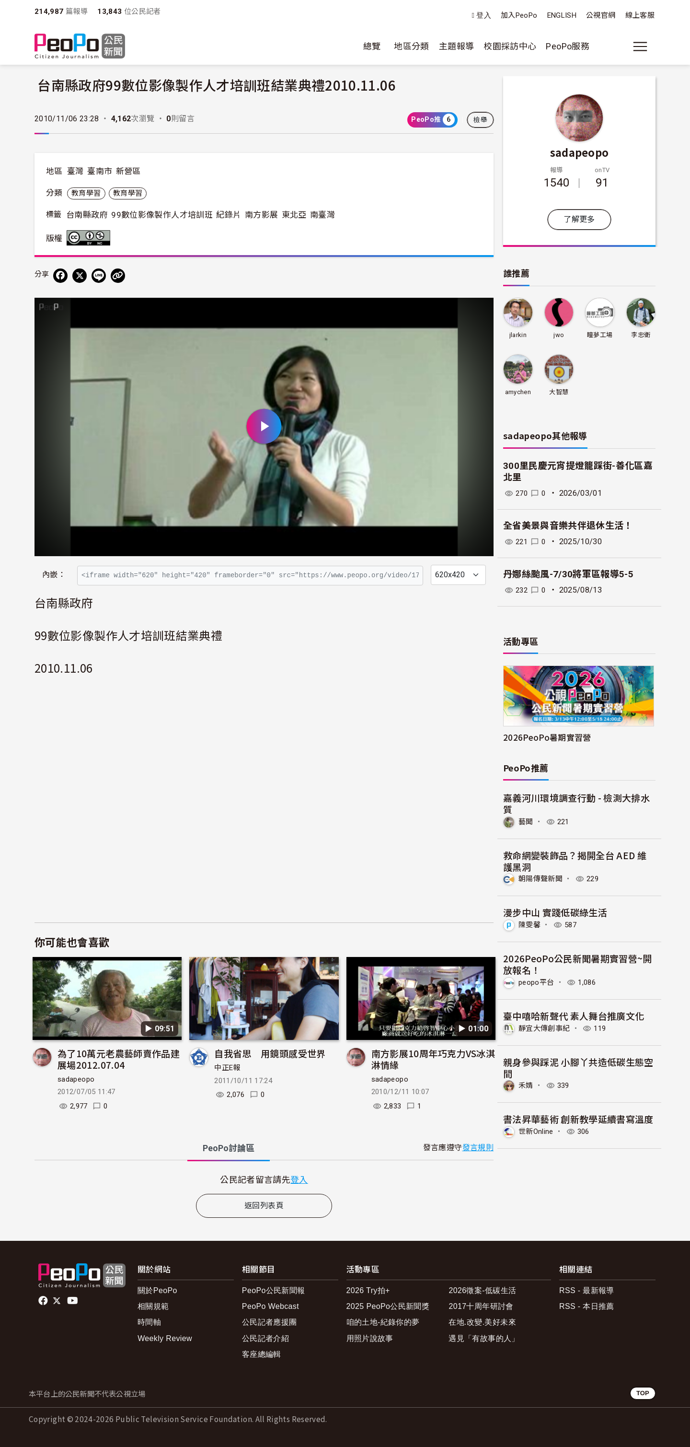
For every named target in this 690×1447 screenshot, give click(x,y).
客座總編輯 (261, 1354)
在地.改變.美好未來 (482, 1322)
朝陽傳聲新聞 (541, 878)
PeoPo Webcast (270, 1306)
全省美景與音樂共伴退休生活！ (568, 525)
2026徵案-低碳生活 (482, 1290)
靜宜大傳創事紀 (546, 1027)
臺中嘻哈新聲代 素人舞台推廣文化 (573, 1014)
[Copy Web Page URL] (118, 275)
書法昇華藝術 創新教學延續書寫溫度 (578, 1117)
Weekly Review (165, 1338)
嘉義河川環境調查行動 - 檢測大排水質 (576, 803)
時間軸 (149, 1322)
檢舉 (480, 120)
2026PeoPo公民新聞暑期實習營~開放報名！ (577, 963)
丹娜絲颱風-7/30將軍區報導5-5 (568, 574)
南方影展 (261, 215)
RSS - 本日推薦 (586, 1306)
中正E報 (227, 1067)
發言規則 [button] (478, 1147)
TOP (642, 1393)
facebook (43, 1301)
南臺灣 (322, 215)
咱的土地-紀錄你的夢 (383, 1322)
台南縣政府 (87, 215)
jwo (558, 334)
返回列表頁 (264, 1205)
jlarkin (518, 334)
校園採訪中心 (509, 46)
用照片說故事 (369, 1338)
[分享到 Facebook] (60, 275)
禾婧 (526, 1084)
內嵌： (54, 574)
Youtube (73, 1301)
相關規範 (153, 1306)
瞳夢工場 (599, 334)
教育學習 (86, 193)
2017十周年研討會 (480, 1306)
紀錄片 (228, 215)
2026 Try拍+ (368, 1290)
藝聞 (526, 821)
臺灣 (75, 171)
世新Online (537, 1130)
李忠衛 (640, 334)
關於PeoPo (157, 1290)
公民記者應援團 (269, 1322)
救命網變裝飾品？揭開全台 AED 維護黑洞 (574, 860)
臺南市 (99, 171)
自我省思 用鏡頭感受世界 (269, 1053)
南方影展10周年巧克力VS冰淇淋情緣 (433, 1059)
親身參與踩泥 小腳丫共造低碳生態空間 (578, 1066)
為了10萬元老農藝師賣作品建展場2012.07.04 (119, 1059)
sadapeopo (76, 1079)
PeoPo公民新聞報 (273, 1290)
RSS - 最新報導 (586, 1290)
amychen (518, 392)
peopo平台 (537, 981)
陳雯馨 (530, 924)
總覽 (372, 46)
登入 (483, 15)
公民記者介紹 (265, 1338)
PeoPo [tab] (228, 1148)
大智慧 (558, 392)
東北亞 (294, 215)
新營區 (128, 171)
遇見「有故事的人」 (483, 1338)
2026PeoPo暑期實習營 (547, 737)
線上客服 (640, 15)
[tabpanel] (264, 1179)
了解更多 (579, 219)
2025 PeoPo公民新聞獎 (387, 1306)
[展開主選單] (640, 46)
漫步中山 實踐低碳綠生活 (555, 912)
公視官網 (600, 15)
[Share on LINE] (99, 275)
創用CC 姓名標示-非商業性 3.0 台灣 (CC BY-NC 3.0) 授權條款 (91, 237)
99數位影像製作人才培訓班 (162, 215)
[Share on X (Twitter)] (79, 275)
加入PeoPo (519, 15)
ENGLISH (562, 15)
